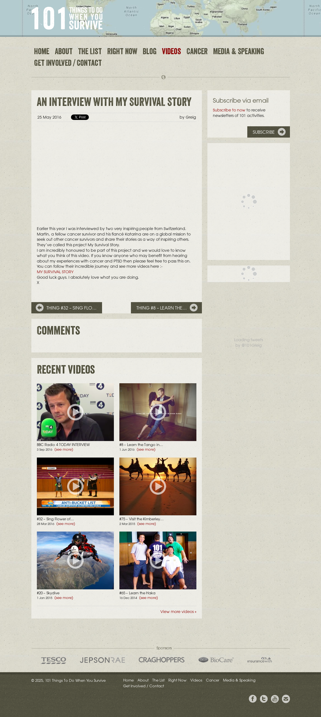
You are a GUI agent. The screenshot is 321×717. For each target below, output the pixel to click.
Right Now (122, 52)
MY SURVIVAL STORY (55, 271)
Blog (150, 52)
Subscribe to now (229, 110)
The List (90, 52)
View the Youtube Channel (275, 699)
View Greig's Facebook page (253, 699)
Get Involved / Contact (68, 64)
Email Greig (286, 699)
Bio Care (216, 660)
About (64, 52)
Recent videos (66, 371)
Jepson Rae (102, 660)
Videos (171, 52)
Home (41, 52)
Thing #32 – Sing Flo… (71, 308)
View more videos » (178, 611)
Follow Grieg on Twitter (264, 699)
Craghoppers (162, 660)
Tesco (53, 660)
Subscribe (264, 132)
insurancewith (260, 660)
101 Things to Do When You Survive (67, 18)
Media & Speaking (238, 52)
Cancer (197, 52)
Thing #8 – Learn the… (161, 308)
